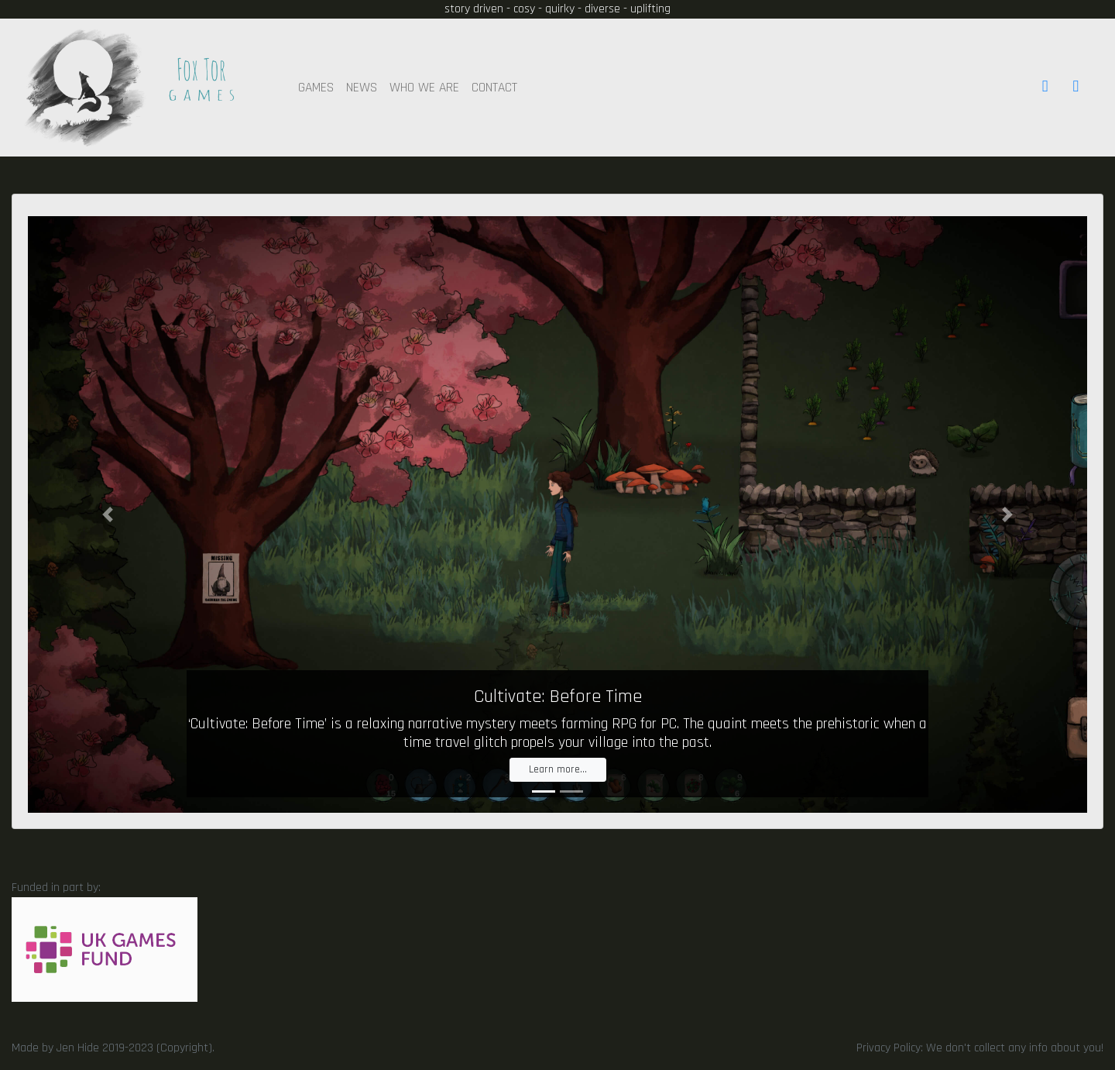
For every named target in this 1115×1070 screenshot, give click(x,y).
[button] (107, 514)
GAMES (316, 87)
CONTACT (494, 87)
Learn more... (558, 769)
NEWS (361, 87)
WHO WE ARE (424, 87)
